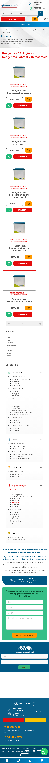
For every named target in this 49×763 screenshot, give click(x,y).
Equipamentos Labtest (17, 376)
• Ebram (9, 350)
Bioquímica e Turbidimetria (21, 379)
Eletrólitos (15, 395)
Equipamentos (15, 372)
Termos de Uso (40, 749)
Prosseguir (25, 754)
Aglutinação (16, 493)
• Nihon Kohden (12, 355)
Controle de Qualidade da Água (22, 497)
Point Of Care (14, 467)
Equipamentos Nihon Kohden (19, 425)
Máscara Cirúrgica (18, 448)
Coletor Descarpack (18, 446)
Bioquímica (15, 391)
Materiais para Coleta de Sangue (22, 454)
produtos (10, 30)
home (4, 30)
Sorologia (15, 524)
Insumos (13, 439)
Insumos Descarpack (17, 443)
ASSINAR (24, 667)
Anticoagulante (17, 495)
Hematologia (16, 383)
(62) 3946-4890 (39, 4)
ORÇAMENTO (13, 19)
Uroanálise (15, 504)
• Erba (8, 340)
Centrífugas (16, 407)
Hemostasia (6, 32)
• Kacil (8, 348)
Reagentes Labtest (37, 30)
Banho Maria (16, 409)
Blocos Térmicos (17, 405)
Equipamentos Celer (16, 417)
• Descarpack (11, 345)
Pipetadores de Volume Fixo (21, 414)
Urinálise (15, 399)
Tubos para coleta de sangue (21, 458)
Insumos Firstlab (15, 451)
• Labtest (9, 337)
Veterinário (15, 381)
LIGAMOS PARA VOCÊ (36, 720)
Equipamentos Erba (16, 388)
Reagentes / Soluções (22, 30)
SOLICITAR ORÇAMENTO (24, 635)
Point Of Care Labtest (17, 471)
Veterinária (13, 533)
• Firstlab (9, 342)
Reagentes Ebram (16, 521)
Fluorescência (16, 420)
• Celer (8, 353)
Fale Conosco (38, 2)
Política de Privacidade (28, 749)
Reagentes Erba (15, 509)
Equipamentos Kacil (16, 402)
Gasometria (16, 385)
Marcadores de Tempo (19, 411)
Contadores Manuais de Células (22, 412)
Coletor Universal (17, 456)
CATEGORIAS (24, 24)
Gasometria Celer (17, 422)
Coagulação (16, 393)
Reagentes (15, 476)
